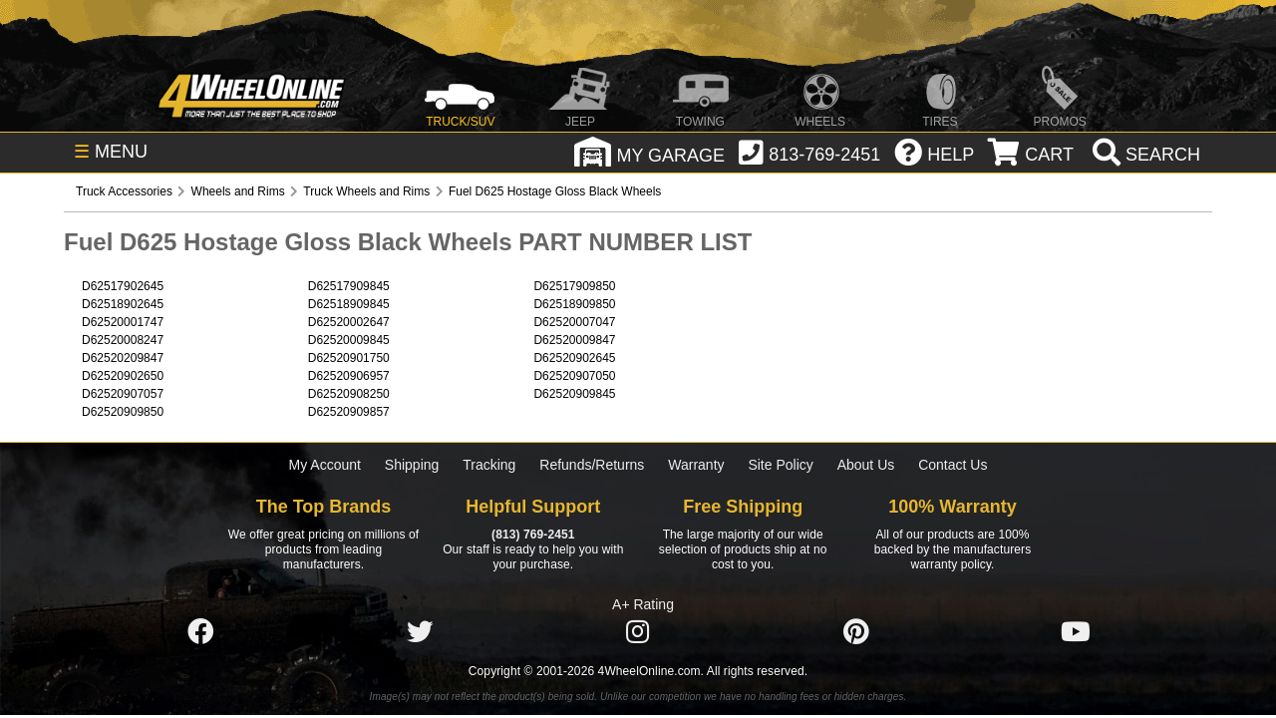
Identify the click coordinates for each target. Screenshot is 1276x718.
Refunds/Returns (591, 465)
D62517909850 (574, 286)
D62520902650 (122, 376)
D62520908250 (349, 394)
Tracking (489, 465)
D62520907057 (122, 394)
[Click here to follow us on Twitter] (420, 632)
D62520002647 (349, 322)
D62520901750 (349, 358)
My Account (325, 465)
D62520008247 (122, 340)
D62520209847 (122, 358)
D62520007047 (574, 322)
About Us (866, 465)
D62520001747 (122, 322)
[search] (1144, 155)
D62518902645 (122, 304)
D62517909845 (349, 286)
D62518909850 (574, 304)
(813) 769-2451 (532, 534)
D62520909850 (122, 412)
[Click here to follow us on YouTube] (1076, 632)
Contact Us (952, 465)
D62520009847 (574, 340)
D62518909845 (349, 304)
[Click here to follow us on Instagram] (638, 632)
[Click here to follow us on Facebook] (200, 632)
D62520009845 (349, 340)
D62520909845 (574, 394)
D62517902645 (122, 286)
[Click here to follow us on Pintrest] (856, 632)
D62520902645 (574, 358)
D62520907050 (574, 376)
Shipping (412, 465)
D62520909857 (349, 412)
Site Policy (780, 465)
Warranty (696, 465)
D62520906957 (349, 376)
